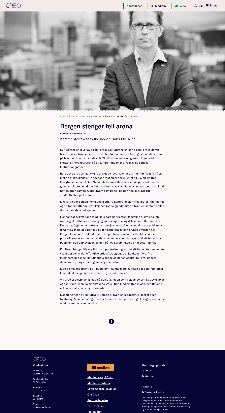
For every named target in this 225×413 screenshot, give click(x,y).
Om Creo (93, 394)
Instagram (148, 376)
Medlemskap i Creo (100, 377)
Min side (180, 6)
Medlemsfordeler (98, 383)
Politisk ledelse (97, 400)
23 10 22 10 (38, 399)
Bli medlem (158, 6)
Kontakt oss (134, 6)
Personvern (147, 386)
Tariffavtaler (95, 406)
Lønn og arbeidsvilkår (101, 389)
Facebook (147, 370)
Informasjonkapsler (153, 392)
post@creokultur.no (42, 407)
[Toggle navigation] (211, 5)
